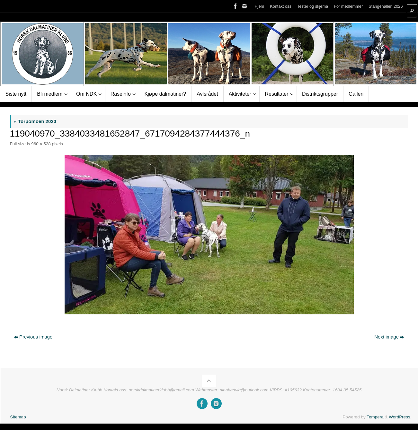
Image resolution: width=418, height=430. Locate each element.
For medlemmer (348, 6)
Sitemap (18, 417)
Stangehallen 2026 (386, 6)
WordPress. (400, 417)
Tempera (375, 417)
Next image (389, 336)
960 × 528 (40, 143)
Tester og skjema (312, 6)
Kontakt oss (280, 6)
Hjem (259, 6)
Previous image (33, 336)
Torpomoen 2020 (35, 121)
